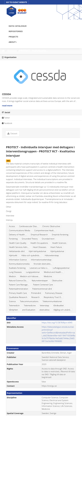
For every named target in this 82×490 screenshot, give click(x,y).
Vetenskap (44, 305)
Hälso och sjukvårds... (30, 255)
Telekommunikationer (52, 301)
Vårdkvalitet (58, 305)
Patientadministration (18, 288)
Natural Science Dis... (18, 280)
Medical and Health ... (53, 272)
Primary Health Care (18, 293)
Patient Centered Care (43, 284)
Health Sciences (59, 243)
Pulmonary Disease (53, 293)
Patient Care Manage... (19, 284)
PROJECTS (13, 36)
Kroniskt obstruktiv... (43, 263)
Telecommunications (29, 301)
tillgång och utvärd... (62, 309)
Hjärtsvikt (13, 255)
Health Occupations (39, 243)
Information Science (18, 259)
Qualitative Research (18, 297)
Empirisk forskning (60, 234)
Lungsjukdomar (33, 272)
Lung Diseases (15, 272)
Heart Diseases (39, 247)
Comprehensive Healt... (44, 230)
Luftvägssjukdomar (61, 268)
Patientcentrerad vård (42, 288)
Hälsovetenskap (52, 255)
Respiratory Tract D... (53, 297)
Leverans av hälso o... (39, 268)
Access (12, 226)
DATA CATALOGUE (17, 26)
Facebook (7, 123)
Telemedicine (30, 305)
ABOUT (13, 42)
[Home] (3, 50)
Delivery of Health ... (18, 234)
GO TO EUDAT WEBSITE (16, 2)
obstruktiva (44, 309)
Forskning (13, 238)
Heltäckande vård (16, 251)
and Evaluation (28, 309)
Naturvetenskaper (40, 280)
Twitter (6, 117)
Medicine (48, 276)
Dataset (12, 50)
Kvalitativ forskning (17, 268)
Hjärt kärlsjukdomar (37, 251)
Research (35, 297)
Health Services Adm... (19, 247)
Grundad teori (48, 238)
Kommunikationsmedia (19, 263)
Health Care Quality (17, 243)
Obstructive (57, 280)
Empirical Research (39, 234)
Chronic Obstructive (51, 226)
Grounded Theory (30, 238)
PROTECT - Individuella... (33, 50)
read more (7, 105)
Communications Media (19, 230)
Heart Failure (56, 247)
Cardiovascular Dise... (28, 226)
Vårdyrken (13, 309)
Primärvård (36, 293)
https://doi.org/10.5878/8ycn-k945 (57, 322)
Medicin (12, 276)
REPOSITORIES (16, 31)
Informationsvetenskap (41, 259)
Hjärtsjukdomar (57, 251)
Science (12, 301)
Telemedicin (14, 305)
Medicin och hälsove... (30, 276)
